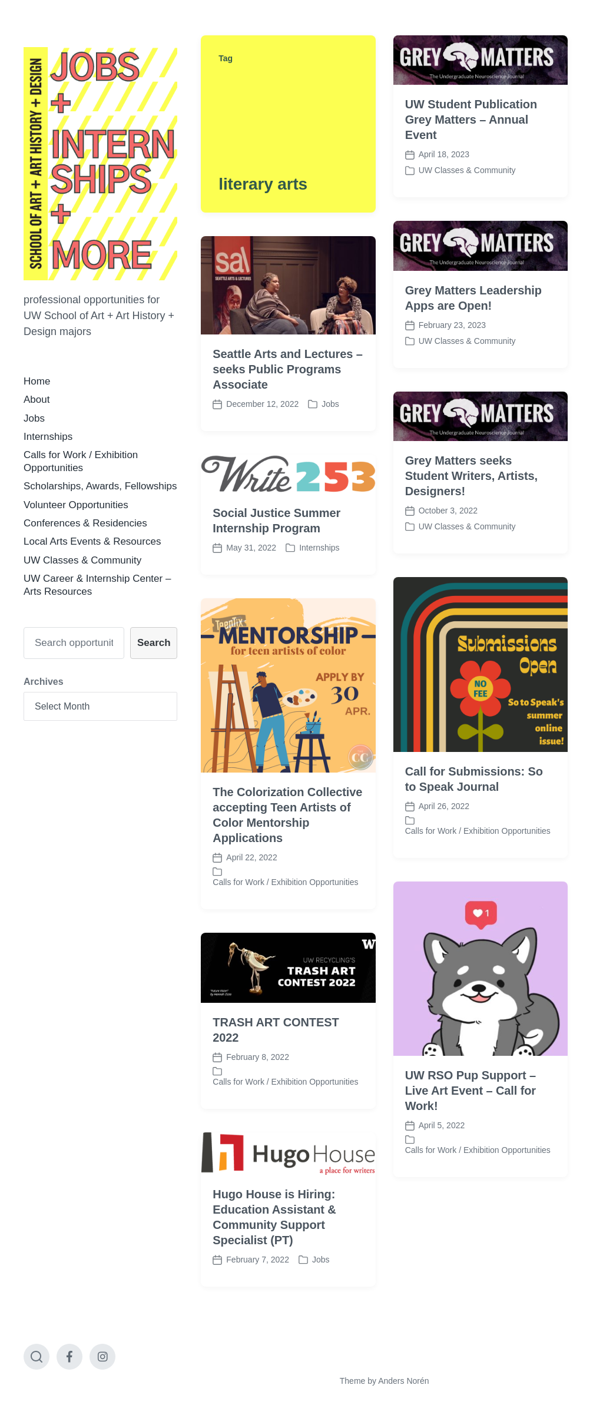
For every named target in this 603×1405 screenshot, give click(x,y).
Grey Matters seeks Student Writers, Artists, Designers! (471, 476)
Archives (44, 682)
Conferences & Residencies (85, 523)
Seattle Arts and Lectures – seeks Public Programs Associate (287, 369)
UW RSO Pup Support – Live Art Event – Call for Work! (470, 1125)
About (36, 399)
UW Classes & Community (82, 560)
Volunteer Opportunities (76, 505)
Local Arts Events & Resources (92, 541)
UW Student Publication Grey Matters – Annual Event (471, 119)
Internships (48, 436)
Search (154, 642)
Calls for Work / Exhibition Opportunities (478, 865)
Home (37, 381)
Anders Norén (403, 1381)
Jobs (34, 418)
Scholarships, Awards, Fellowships (100, 486)
